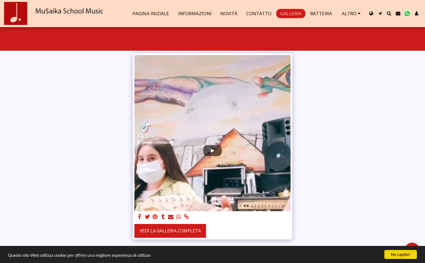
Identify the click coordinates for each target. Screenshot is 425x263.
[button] (380, 13)
